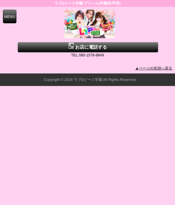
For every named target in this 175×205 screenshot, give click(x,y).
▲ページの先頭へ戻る (153, 68)
